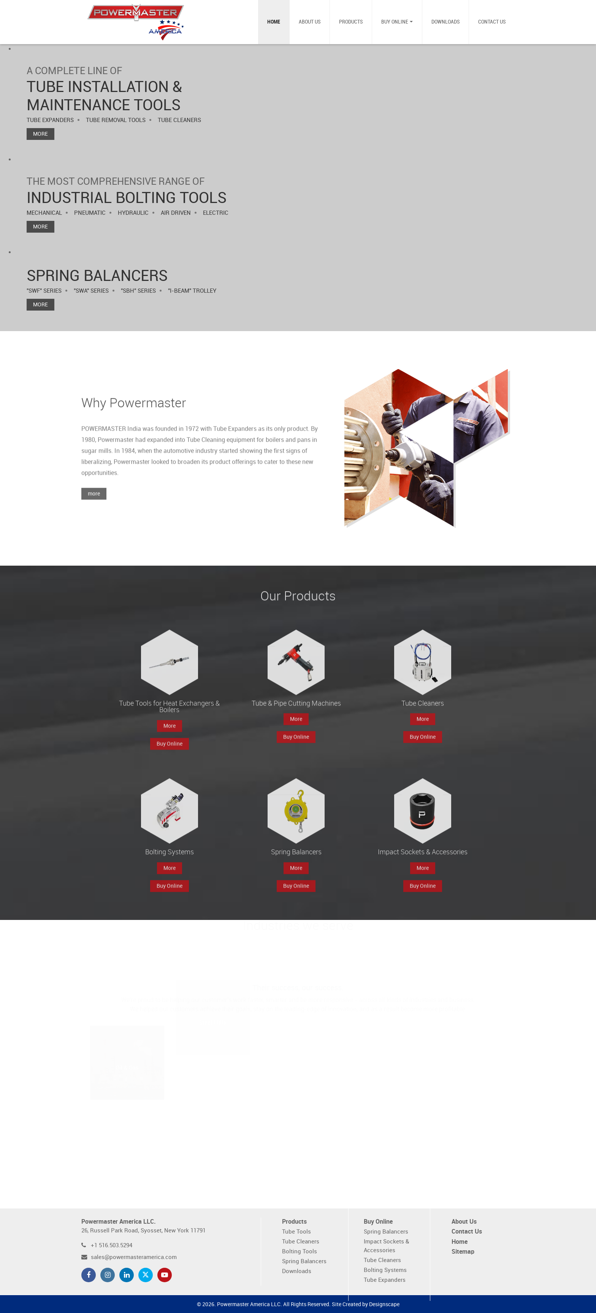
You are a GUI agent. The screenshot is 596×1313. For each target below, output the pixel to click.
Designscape (384, 1304)
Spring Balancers (304, 1261)
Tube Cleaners (300, 1241)
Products (351, 22)
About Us (309, 22)
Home (273, 22)
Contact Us (492, 22)
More (40, 134)
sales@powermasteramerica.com (134, 1257)
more (94, 509)
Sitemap (463, 1252)
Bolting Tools (299, 1251)
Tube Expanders (385, 1280)
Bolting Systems (385, 1270)
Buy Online (394, 22)
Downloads (445, 22)
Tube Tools (296, 1232)
